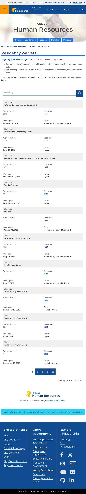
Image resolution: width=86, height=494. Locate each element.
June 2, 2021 (8, 283)
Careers (43, 40)
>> (53, 371)
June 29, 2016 (9, 150)
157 (4, 194)
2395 (5, 114)
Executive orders (42, 458)
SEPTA (64, 439)
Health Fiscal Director (13, 265)
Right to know (37, 491)
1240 (5, 140)
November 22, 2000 (11, 176)
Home (18, 40)
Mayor (7, 435)
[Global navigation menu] (4, 9)
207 (4, 167)
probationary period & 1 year (56, 283)
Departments (68, 10)
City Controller (12, 452)
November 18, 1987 (11, 203)
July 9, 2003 (8, 336)
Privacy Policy (50, 491)
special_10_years (51, 310)
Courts (7, 444)
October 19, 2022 (10, 230)
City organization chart (43, 480)
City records (40, 447)
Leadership (30, 40)
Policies (67, 40)
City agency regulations (39, 452)
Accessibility (62, 491)
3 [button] (42, 371)
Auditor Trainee (11, 185)
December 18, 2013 (11, 310)
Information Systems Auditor (17, 238)
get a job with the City (14, 59)
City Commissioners (15, 461)
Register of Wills (13, 465)
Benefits (55, 40)
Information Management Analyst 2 (20, 105)
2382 (5, 247)
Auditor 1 (8, 211)
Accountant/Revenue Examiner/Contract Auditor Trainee (29, 158)
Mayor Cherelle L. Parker (36, 9)
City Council (10, 439)
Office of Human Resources (16, 46)
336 (4, 327)
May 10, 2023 (9, 256)
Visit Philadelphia (67, 445)
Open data (39, 474)
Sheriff (7, 456)
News (77, 10)
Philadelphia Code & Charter (43, 441)
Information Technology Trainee (19, 131)
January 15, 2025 (10, 123)
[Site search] (83, 9)
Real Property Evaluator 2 (15, 345)
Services (50, 10)
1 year (46, 150)
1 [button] (32, 371)
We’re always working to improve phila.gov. (43, 412)
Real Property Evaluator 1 (15, 291)
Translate (77, 3)
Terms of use (23, 491)
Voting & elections (43, 470)
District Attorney (13, 448)
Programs (58, 10)
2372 (5, 220)
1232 (5, 300)
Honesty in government (40, 464)
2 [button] (37, 371)
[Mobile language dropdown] (77, 2)
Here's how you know (54, 2)
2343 (5, 274)
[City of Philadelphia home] (20, 10)
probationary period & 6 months (58, 123)
